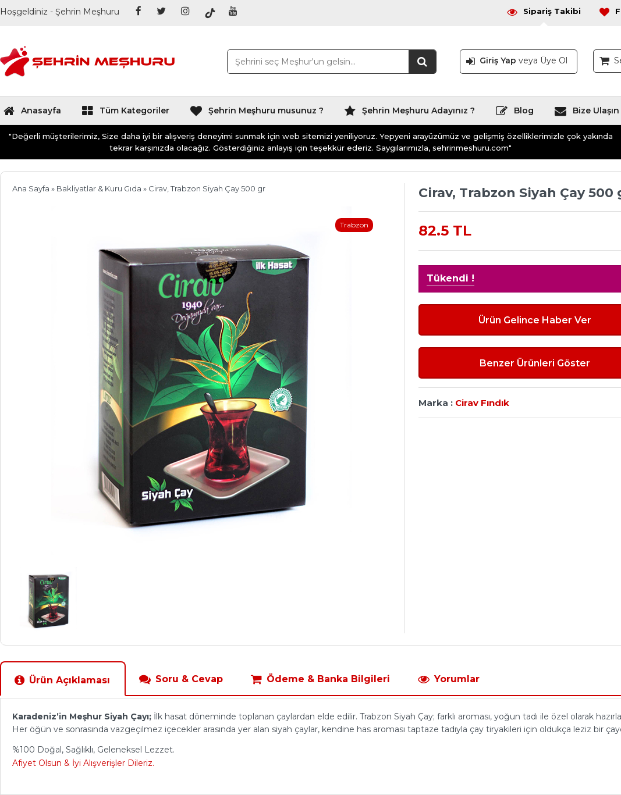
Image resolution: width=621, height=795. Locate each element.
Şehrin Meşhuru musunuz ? (257, 113)
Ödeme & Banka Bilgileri (320, 679)
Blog (514, 113)
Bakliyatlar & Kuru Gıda (98, 188)
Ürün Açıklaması (62, 680)
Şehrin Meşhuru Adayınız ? (409, 113)
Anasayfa (32, 113)
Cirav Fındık (482, 402)
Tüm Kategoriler (125, 113)
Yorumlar (448, 679)
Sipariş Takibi (543, 11)
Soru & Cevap (181, 679)
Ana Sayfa (30, 188)
